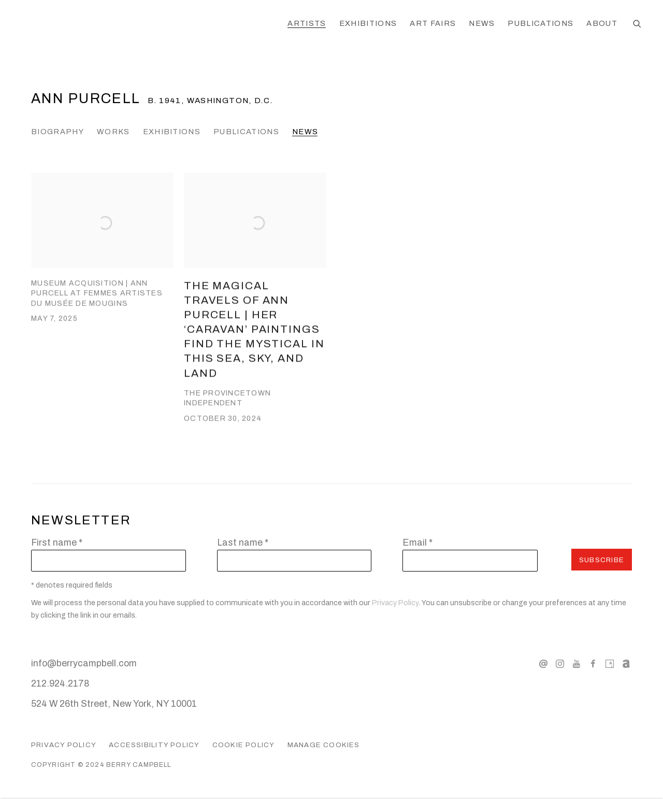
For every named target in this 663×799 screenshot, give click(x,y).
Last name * (242, 542)
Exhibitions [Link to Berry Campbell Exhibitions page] (368, 23)
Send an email (543, 664)
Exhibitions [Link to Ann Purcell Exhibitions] (172, 131)
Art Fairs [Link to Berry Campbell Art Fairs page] (433, 23)
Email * (417, 542)
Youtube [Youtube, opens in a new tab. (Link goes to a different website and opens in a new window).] (576, 664)
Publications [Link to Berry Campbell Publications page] (540, 23)
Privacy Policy (395, 603)
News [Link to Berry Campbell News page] (482, 23)
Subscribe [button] (601, 560)
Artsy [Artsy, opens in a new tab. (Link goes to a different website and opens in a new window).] (610, 664)
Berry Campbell (103, 24)
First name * (56, 542)
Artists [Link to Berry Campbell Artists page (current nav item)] (306, 23)
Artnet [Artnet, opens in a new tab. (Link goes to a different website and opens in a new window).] (626, 664)
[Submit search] (637, 24)
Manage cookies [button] (323, 745)
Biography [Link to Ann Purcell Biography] (57, 131)
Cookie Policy (243, 745)
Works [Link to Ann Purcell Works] (113, 131)
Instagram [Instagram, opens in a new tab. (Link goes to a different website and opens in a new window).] (560, 664)
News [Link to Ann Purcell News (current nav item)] (305, 131)
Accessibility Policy (154, 745)
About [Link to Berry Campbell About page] (601, 23)
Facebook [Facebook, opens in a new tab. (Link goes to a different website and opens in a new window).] (593, 664)
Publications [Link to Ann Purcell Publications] (246, 131)
